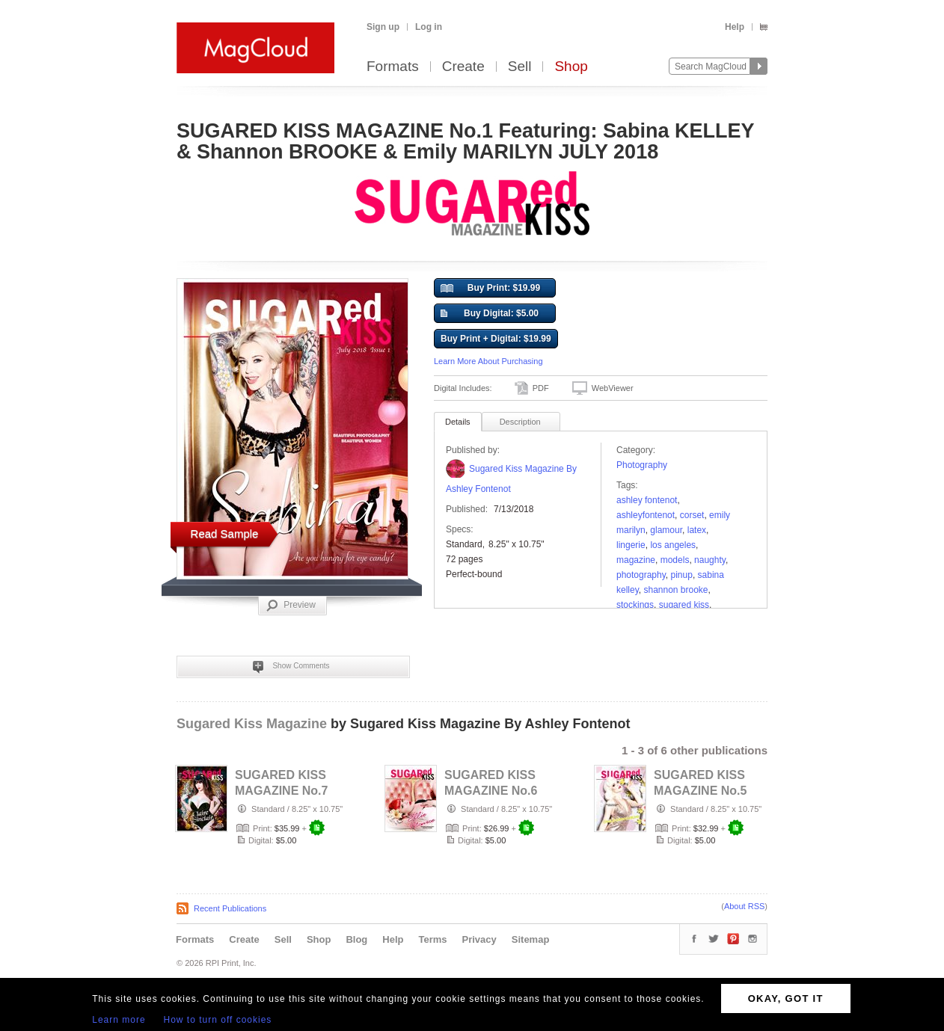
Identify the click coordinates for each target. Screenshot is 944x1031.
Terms (432, 939)
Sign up (383, 27)
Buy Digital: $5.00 (490, 314)
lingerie (631, 545)
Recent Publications (230, 908)
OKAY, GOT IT (786, 998)
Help (734, 27)
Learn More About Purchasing (488, 361)
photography (641, 575)
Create (463, 67)
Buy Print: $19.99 (490, 289)
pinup (682, 575)
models (675, 560)
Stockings (635, 605)
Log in (428, 27)
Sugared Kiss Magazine (252, 723)
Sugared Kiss (684, 605)
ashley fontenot (646, 500)
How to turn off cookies (218, 1020)
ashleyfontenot (645, 515)
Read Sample (225, 533)
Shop (570, 67)
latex (696, 530)
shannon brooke (675, 590)
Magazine (635, 560)
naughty (710, 560)
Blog (356, 939)
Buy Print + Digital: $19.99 (496, 338)
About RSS (744, 906)
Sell (520, 67)
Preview (291, 606)
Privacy (479, 939)
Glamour (666, 530)
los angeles (673, 545)
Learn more (118, 1020)
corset (692, 515)
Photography (641, 465)
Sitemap (531, 939)
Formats (393, 67)
